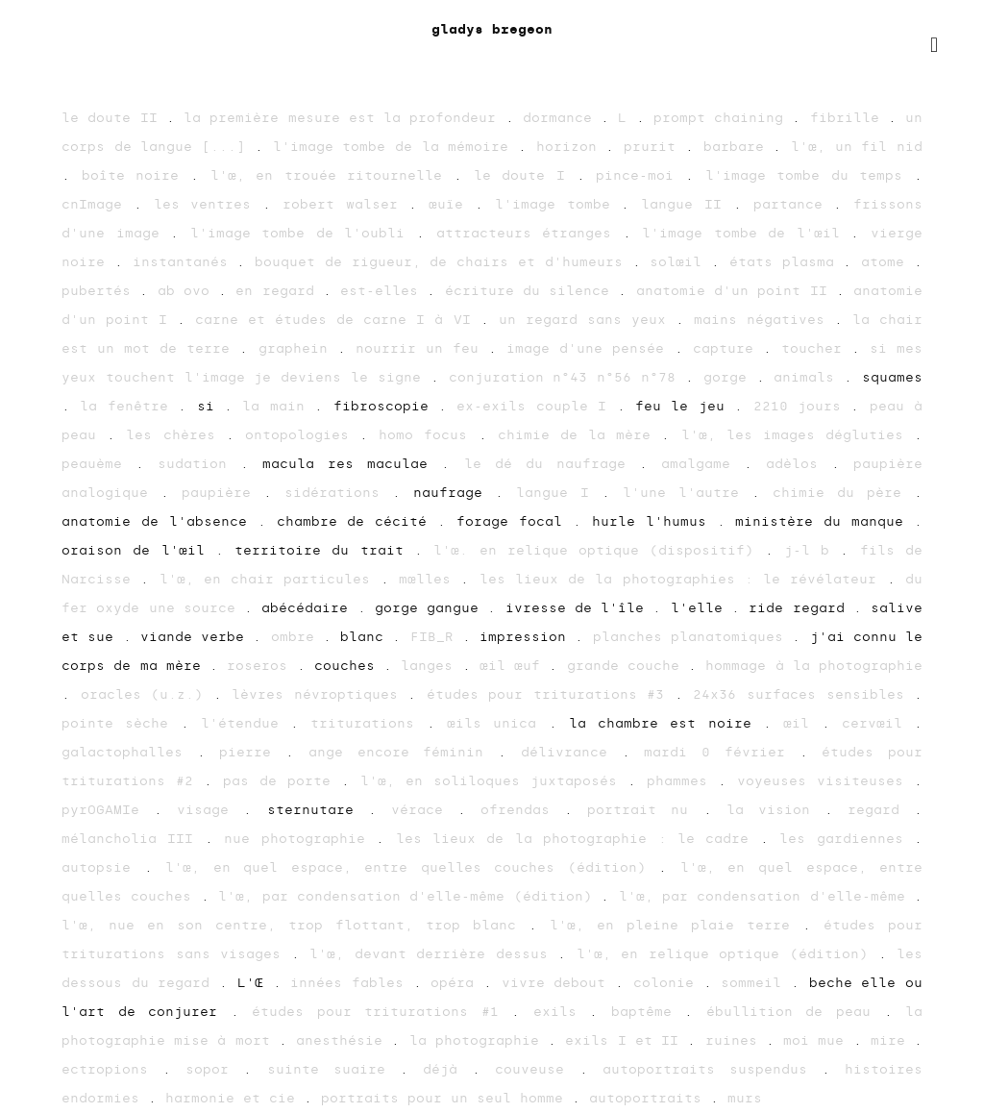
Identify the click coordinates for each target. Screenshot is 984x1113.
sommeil (756, 983)
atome (887, 262)
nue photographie (300, 838)
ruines (735, 1040)
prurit (654, 146)
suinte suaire (333, 1069)
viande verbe (197, 637)
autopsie (103, 867)
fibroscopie (385, 406)
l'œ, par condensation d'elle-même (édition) (409, 896)
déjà (447, 1069)
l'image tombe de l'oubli (303, 233)
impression (527, 637)
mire (892, 1040)
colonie (668, 983)
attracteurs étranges (529, 233)
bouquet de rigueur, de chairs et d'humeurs (443, 262)
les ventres (208, 204)
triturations (368, 723)
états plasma (786, 262)
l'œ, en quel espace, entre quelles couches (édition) (411, 867)
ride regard (801, 608)
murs (744, 1098)
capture (728, 348)
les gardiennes (846, 838)
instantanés (185, 262)
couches (348, 665)
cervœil (878, 723)
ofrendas (522, 810)
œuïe (452, 204)
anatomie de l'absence (160, 521)
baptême (648, 1011)
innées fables (351, 983)
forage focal (514, 521)
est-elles (383, 291)
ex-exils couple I (536, 406)
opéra (456, 983)
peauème (98, 464)
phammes (682, 781)
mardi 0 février (721, 752)
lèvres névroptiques (319, 694)
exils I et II (626, 1040)
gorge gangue (431, 608)
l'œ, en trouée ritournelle (332, 175)
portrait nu (644, 810)
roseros (261, 665)
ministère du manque (824, 521)
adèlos (798, 464)
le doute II (114, 118)
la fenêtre (129, 406)
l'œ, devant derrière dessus (433, 954)
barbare (738, 146)
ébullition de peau (795, 1011)
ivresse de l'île (579, 608)
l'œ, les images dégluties (798, 435)
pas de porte (282, 781)
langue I (559, 492)
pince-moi (640, 175)
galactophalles (129, 752)
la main (278, 406)
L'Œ (255, 983)
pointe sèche (121, 723)
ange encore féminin (403, 752)
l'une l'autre (687, 492)
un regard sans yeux (587, 319)
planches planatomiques (693, 637)
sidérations (338, 492)
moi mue (817, 1040)
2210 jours (802, 406)
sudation (199, 464)
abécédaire (309, 608)
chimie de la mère (580, 435)
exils (561, 1011)
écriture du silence (532, 291)
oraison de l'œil (138, 550)
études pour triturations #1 (381, 1011)
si (210, 406)
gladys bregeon (492, 29)
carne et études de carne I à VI (337, 319)
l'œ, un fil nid (856, 146)
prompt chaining (723, 118)
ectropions (112, 1069)
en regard (279, 291)
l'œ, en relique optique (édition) (727, 954)
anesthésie (343, 1040)
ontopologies (302, 435)
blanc (366, 637)
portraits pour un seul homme (446, 1098)
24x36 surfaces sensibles (803, 694)
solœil (680, 262)
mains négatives (764, 319)
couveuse (536, 1069)
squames (892, 377)
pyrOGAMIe (108, 810)
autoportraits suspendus (712, 1069)
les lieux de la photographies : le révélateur (683, 579)
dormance (562, 118)
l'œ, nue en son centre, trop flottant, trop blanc (295, 925)
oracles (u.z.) (147, 694)
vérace (424, 810)
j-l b (812, 550)
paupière (222, 492)
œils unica (498, 723)
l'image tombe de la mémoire (396, 146)
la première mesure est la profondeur (344, 118)
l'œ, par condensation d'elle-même (767, 896)
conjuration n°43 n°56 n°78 (567, 377)
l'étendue (245, 723)
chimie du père (843, 492)
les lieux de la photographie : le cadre (578, 838)
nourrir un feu (422, 348)
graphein (297, 348)
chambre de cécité (357, 521)
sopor (214, 1069)
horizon (571, 146)
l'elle (701, 608)
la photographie (478, 1040)
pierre (252, 752)
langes (431, 665)
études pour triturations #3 (551, 694)
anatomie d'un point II (736, 291)
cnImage (98, 204)
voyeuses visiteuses (825, 781)
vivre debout (558, 983)
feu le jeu (684, 406)
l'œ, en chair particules (270, 579)
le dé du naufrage (551, 464)
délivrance (571, 752)
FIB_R (436, 637)
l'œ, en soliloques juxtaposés (493, 781)
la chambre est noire (666, 723)
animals (809, 377)
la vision (775, 810)
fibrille (849, 118)
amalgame (702, 464)
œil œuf (515, 665)
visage (210, 810)
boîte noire (136, 175)
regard (881, 810)
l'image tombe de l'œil (746, 233)
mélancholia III (133, 838)
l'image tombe (558, 204)
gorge (729, 377)
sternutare (317, 810)
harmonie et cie (234, 1098)
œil (802, 723)
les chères (175, 435)
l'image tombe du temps (810, 175)
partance (793, 204)
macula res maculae (351, 464)
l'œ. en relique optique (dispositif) (598, 550)
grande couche (628, 665)
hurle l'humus (654, 521)
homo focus (428, 435)
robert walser (346, 204)
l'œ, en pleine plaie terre (676, 925)
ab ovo (188, 291)
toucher (816, 348)
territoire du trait (324, 550)
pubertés (100, 291)
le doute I (525, 175)
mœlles (429, 579)
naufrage (454, 492)
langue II (687, 204)
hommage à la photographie (813, 665)
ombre (297, 637)
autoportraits (649, 1098)
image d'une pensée (590, 348)
